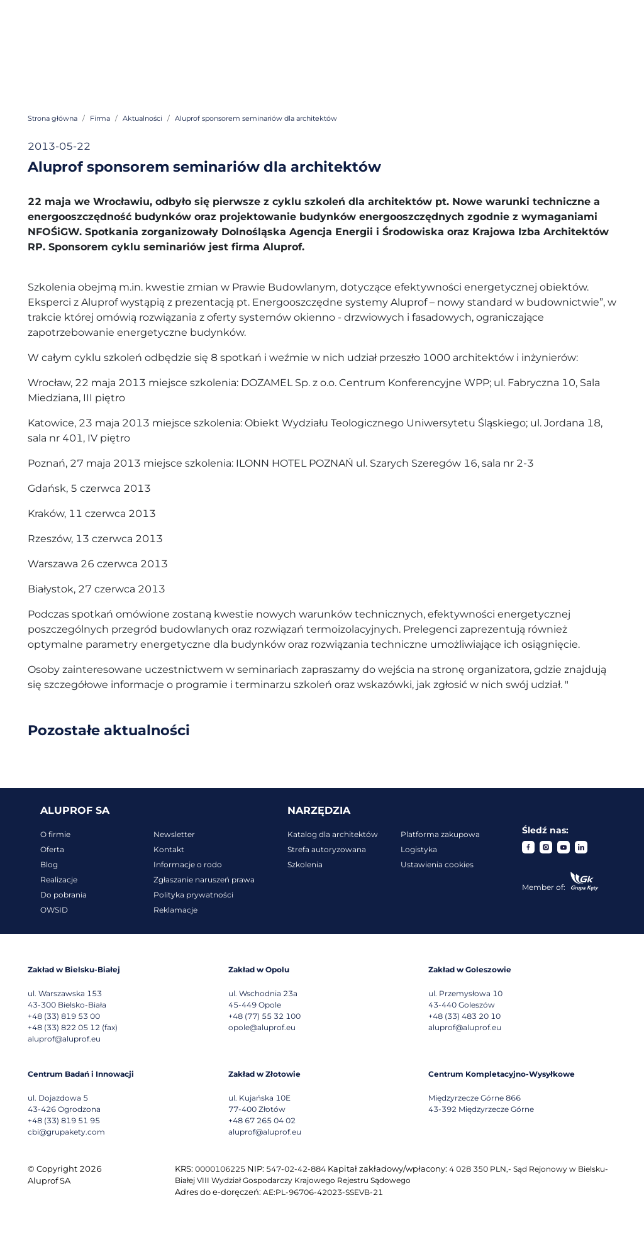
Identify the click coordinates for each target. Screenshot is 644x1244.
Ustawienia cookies (437, 864)
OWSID (54, 909)
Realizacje (58, 879)
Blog (49, 864)
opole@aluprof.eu (262, 1027)
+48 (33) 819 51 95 (64, 1120)
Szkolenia (305, 864)
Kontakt (168, 849)
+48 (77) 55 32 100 (264, 1016)
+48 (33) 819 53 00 (64, 1016)
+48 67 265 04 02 (262, 1120)
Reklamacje (175, 909)
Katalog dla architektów (332, 834)
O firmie (55, 834)
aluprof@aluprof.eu (64, 1038)
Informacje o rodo (187, 864)
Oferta (52, 849)
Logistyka (419, 849)
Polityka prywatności (193, 894)
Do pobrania (63, 894)
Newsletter (174, 834)
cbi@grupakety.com (66, 1131)
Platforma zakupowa (440, 834)
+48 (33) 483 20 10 (464, 1016)
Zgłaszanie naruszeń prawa (204, 879)
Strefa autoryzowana (326, 849)
